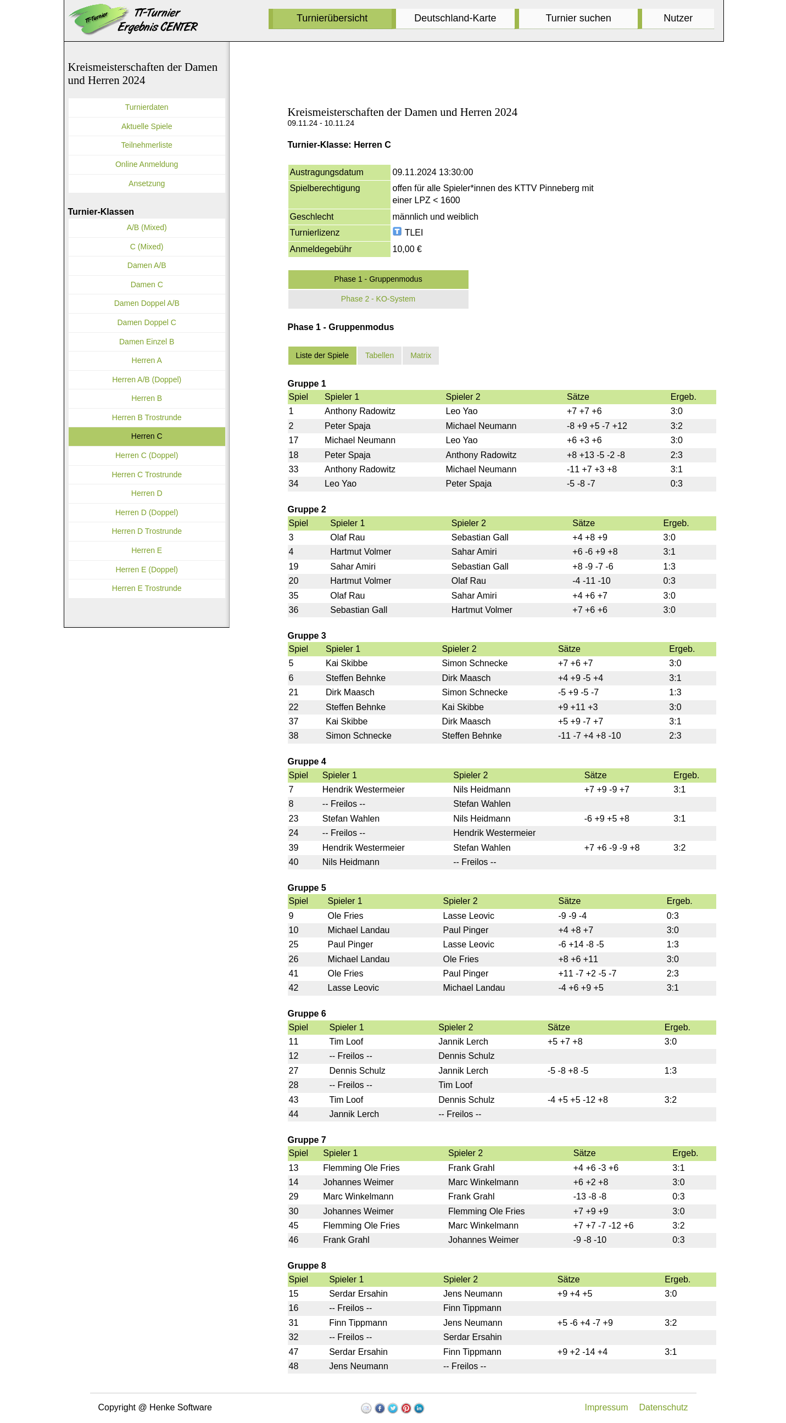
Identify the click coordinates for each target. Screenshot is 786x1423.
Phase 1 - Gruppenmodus (378, 279)
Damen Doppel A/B (147, 303)
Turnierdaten (147, 107)
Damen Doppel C (147, 322)
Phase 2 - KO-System (378, 298)
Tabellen (379, 355)
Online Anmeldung (146, 164)
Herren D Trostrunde (147, 531)
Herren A (147, 360)
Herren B (146, 398)
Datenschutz (663, 1407)
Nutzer (678, 18)
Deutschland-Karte (455, 18)
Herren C (147, 436)
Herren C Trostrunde (147, 474)
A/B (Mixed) (147, 227)
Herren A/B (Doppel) (146, 379)
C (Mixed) (147, 246)
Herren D (147, 493)
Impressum (606, 1407)
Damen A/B (146, 265)
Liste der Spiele (322, 355)
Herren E (146, 550)
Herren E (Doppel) (146, 569)
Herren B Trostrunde (147, 417)
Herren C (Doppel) (146, 455)
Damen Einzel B (146, 341)
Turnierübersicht (332, 18)
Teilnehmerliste (146, 145)
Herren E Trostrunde (147, 588)
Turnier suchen (578, 18)
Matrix (420, 355)
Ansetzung (147, 183)
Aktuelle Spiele (146, 126)
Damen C (147, 284)
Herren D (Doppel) (146, 512)
